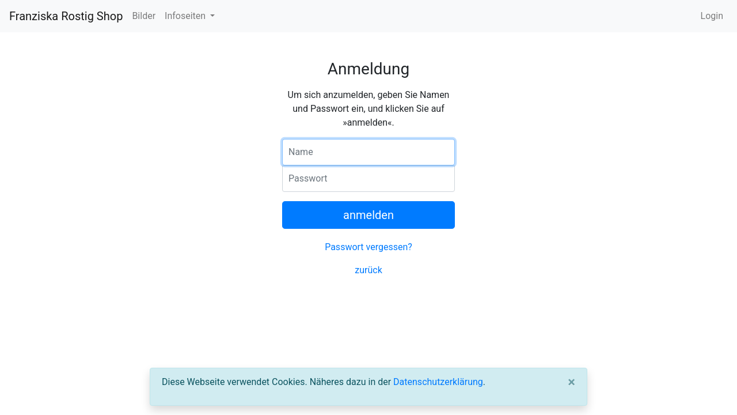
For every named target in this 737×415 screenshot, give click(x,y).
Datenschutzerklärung (438, 381)
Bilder (143, 15)
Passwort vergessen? (368, 247)
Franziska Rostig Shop (66, 16)
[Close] (571, 382)
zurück (368, 270)
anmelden (368, 215)
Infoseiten (186, 15)
